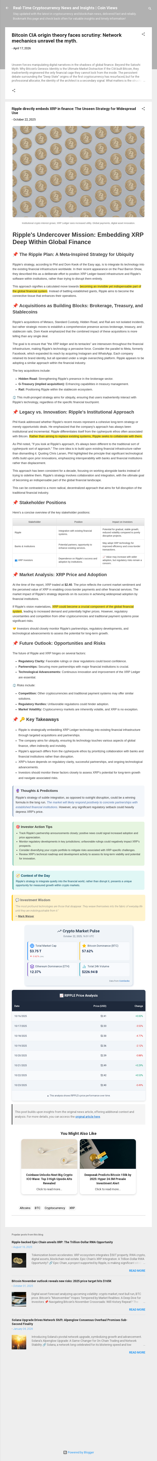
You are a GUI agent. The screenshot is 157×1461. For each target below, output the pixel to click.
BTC (37, 1292)
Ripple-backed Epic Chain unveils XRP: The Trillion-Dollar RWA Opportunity (62, 1327)
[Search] (150, 9)
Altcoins (25, 1292)
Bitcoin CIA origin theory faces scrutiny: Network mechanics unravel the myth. (67, 38)
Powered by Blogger (78, 1452)
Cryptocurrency (55, 1292)
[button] (143, 34)
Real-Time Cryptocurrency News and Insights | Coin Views (65, 8)
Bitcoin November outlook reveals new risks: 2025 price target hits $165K (61, 1366)
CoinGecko (124, 1065)
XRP (72, 1292)
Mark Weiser (26, 1001)
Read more (137, 1355)
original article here (87, 1201)
